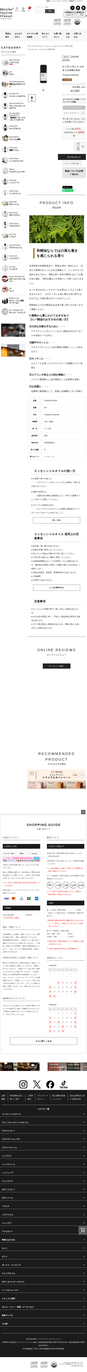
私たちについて (45, 35)
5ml (71, 46)
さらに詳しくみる (43, 1041)
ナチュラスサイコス (34, 46)
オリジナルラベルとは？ (74, 108)
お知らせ (68, 35)
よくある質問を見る (56, 588)
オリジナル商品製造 (32, 35)
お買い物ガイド (57, 35)
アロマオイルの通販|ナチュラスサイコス (70, 1364)
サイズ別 (65, 46)
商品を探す (8, 35)
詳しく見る (57, 520)
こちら (31, 865)
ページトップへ (83, 812)
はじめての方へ (18, 35)
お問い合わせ (77, 35)
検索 (50, 11)
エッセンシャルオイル (52, 46)
